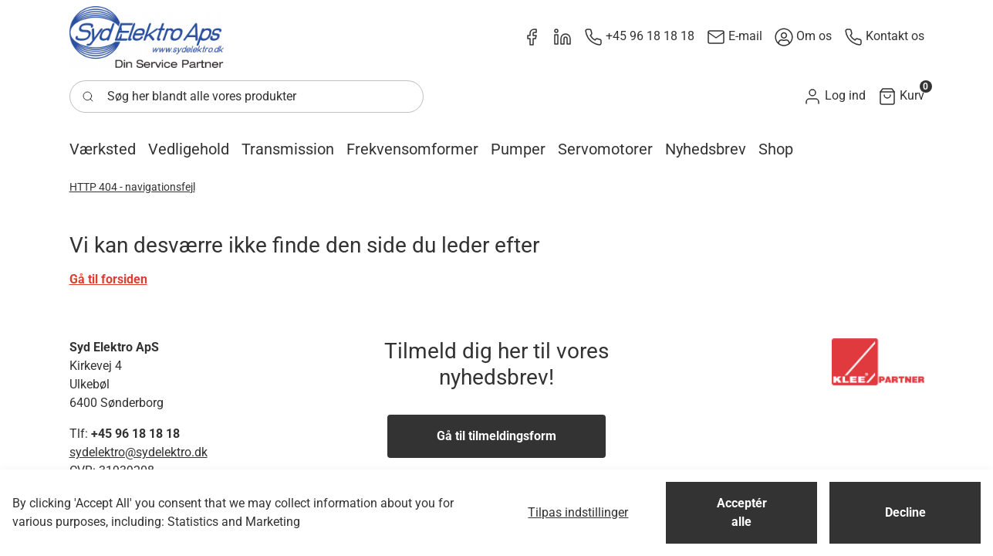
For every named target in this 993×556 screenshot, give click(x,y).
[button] (834, 96)
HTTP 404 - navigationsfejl (132, 187)
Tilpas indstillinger (578, 512)
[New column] (146, 37)
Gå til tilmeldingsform (496, 436)
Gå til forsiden (108, 279)
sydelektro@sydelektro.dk (138, 452)
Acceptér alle (742, 512)
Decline (905, 512)
